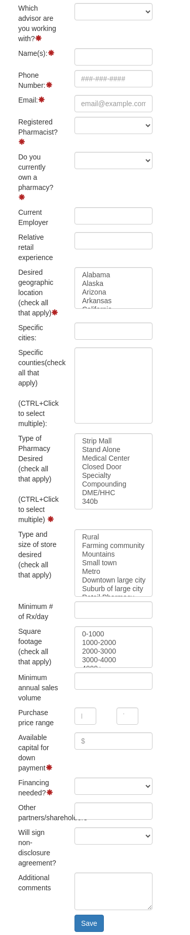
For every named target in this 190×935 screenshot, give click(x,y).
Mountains (113, 554)
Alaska (113, 283)
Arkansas (113, 301)
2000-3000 (113, 651)
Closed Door (113, 467)
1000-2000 (113, 642)
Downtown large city (113, 580)
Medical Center (113, 458)
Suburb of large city (113, 589)
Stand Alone (113, 449)
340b (113, 501)
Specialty (113, 475)
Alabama (113, 275)
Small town (113, 563)
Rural (113, 537)
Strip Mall (113, 441)
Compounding (113, 484)
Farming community (113, 545)
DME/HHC (113, 493)
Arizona (113, 292)
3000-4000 (113, 660)
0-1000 (113, 634)
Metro (113, 571)
